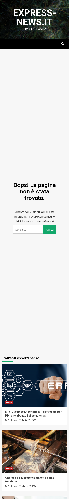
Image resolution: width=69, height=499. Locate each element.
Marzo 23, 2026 (29, 486)
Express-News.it (34, 17)
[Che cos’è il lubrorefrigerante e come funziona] (34, 451)
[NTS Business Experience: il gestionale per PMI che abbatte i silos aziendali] (34, 385)
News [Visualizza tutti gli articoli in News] (9, 403)
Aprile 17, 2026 (29, 420)
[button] (6, 43)
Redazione (13, 420)
